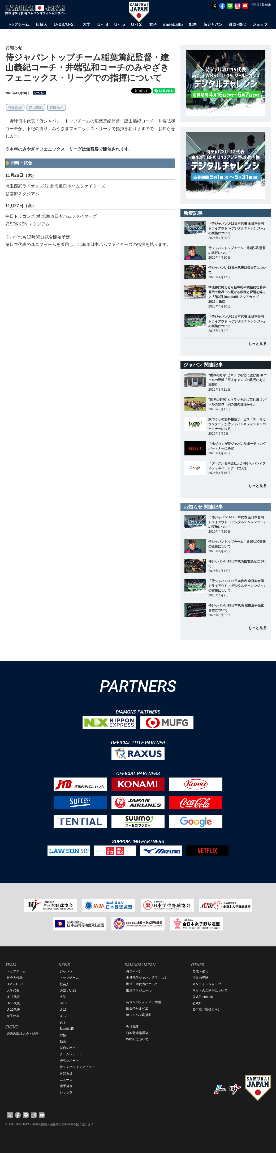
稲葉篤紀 (15, 107)
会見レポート (69, 1060)
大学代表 (13, 990)
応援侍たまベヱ (137, 1008)
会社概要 (132, 1026)
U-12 (63, 1016)
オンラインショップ (206, 984)
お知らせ (66, 1073)
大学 (63, 997)
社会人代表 (15, 978)
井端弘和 (56, 107)
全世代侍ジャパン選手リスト (146, 978)
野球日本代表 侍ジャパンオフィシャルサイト (37, 10)
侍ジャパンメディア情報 (143, 1002)
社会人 (64, 984)
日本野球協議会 (137, 1033)
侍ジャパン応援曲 (139, 1015)
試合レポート (69, 1048)
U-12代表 (13, 1009)
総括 (63, 1035)
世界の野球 (200, 978)
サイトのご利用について (209, 990)
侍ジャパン (134, 971)
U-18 (63, 1003)
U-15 (63, 1009)
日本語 (255, 4)
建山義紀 (36, 107)
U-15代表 (13, 1003)
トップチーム (16, 971)
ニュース (66, 1080)
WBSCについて (137, 1039)
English (266, 4)
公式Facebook (202, 997)
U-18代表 (13, 997)
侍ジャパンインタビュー (77, 1067)
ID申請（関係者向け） (208, 1009)
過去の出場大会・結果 (22, 1033)
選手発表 (66, 1086)
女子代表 (13, 1016)
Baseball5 (67, 1029)
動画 (63, 1041)
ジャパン (66, 971)
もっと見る (257, 343)
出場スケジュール (139, 990)
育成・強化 (200, 971)
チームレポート (71, 1054)
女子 (63, 1022)
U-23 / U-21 (15, 984)
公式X (196, 1003)
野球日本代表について (142, 984)
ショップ (66, 1092)
